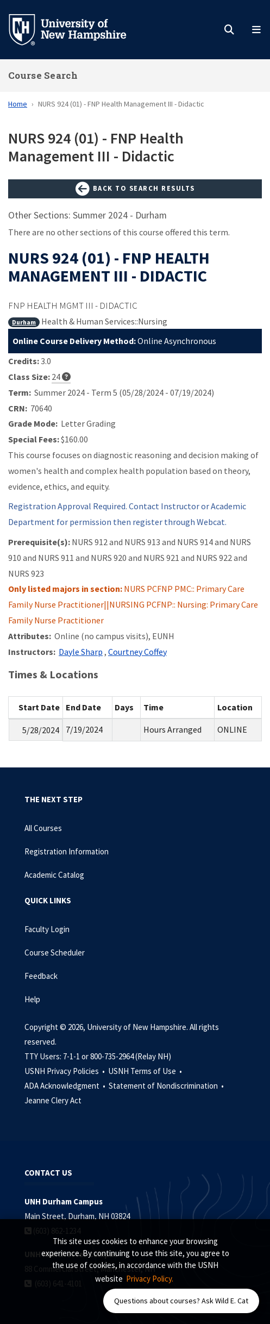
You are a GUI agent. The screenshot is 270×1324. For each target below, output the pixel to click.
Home (17, 104)
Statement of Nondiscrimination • (167, 1086)
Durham (24, 322)
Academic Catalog (54, 875)
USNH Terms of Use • (146, 1071)
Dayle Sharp (81, 651)
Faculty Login (47, 929)
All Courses (43, 828)
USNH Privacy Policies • (65, 1071)
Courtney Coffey (137, 651)
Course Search (43, 75)
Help (32, 999)
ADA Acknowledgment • (65, 1086)
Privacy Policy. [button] (149, 1278)
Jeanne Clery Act (52, 1100)
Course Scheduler (54, 952)
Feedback (41, 976)
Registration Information (66, 851)
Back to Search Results (135, 189)
